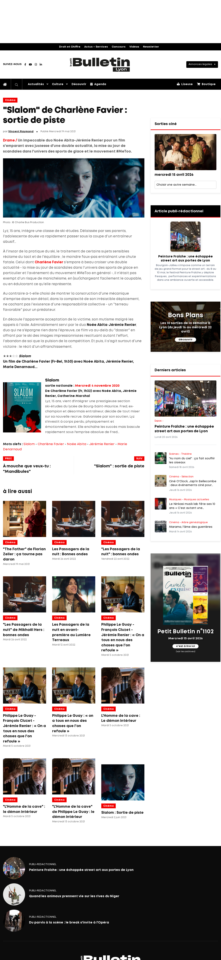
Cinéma (10, 100)
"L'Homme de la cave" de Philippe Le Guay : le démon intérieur (73, 812)
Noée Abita (76, 444)
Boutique (206, 84)
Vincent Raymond (20, 131)
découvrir (185, 340)
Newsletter (151, 47)
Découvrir (79, 84)
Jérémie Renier (102, 444)
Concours (119, 47)
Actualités (36, 84)
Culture (57, 84)
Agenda (98, 84)
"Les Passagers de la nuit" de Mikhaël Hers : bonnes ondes (23, 630)
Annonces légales (200, 64)
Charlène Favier (51, 444)
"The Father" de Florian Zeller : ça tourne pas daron (24, 554)
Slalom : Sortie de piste (122, 812)
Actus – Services (96, 47)
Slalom (29, 444)
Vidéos (134, 47)
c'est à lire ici (185, 646)
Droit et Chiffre (69, 47)
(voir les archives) (185, 651)
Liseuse (185, 84)
